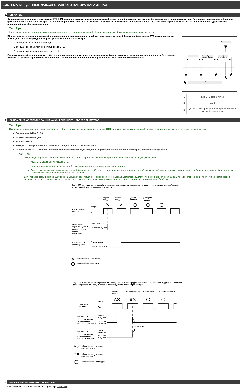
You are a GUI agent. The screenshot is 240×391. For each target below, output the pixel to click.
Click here (62, 386)
